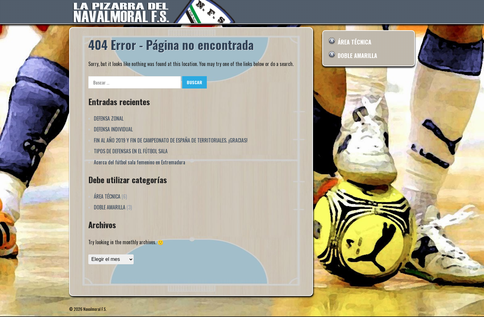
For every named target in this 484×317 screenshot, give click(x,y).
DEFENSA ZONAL (108, 118)
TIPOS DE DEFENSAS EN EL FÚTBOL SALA (131, 151)
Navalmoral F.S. (95, 309)
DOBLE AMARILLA (109, 207)
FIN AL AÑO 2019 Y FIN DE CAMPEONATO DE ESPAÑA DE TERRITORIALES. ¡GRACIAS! (171, 140)
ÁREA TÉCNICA (107, 196)
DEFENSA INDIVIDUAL (113, 129)
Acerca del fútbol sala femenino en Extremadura (139, 162)
